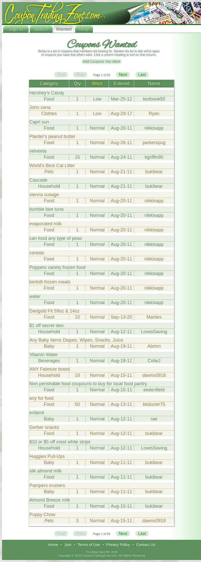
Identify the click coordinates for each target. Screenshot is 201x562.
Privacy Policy (118, 544)
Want (97, 83)
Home (53, 544)
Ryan (154, 113)
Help (84, 29)
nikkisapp (154, 128)
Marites (153, 317)
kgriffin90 (154, 157)
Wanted (63, 29)
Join (67, 544)
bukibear (154, 171)
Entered (121, 83)
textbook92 (154, 99)
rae (154, 418)
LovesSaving (154, 331)
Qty (77, 83)
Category (49, 83)
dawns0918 (154, 375)
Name (154, 83)
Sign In (16, 29)
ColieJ (154, 360)
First (61, 74)
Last (142, 74)
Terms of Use (89, 544)
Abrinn (154, 346)
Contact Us (145, 544)
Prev (80, 74)
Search (41, 29)
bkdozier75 (154, 404)
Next (123, 74)
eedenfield (154, 389)
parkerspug (154, 142)
